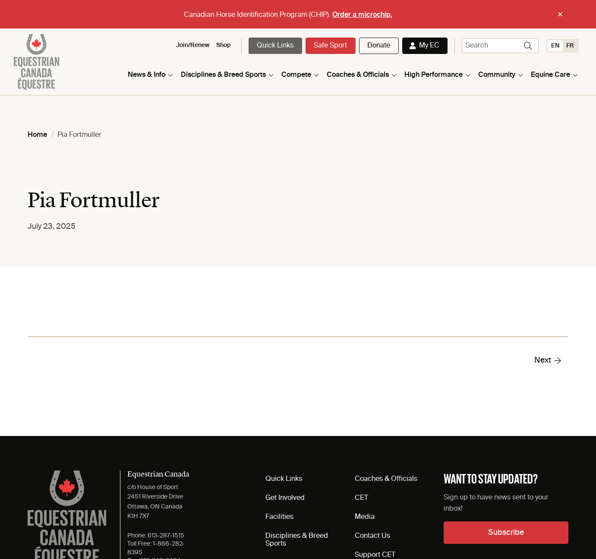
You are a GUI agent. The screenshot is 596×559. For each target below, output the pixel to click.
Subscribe (506, 533)
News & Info (146, 75)
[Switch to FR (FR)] (570, 45)
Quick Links (275, 45)
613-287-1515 (166, 536)
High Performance (433, 75)
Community (496, 75)
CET (361, 498)
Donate (378, 45)
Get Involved (285, 498)
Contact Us (372, 536)
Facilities (279, 517)
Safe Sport (330, 45)
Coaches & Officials (358, 75)
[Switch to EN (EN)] (555, 45)
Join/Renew (192, 45)
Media (365, 517)
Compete (296, 75)
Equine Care (550, 75)
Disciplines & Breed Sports (223, 75)
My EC (429, 45)
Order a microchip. (362, 15)
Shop (223, 45)
